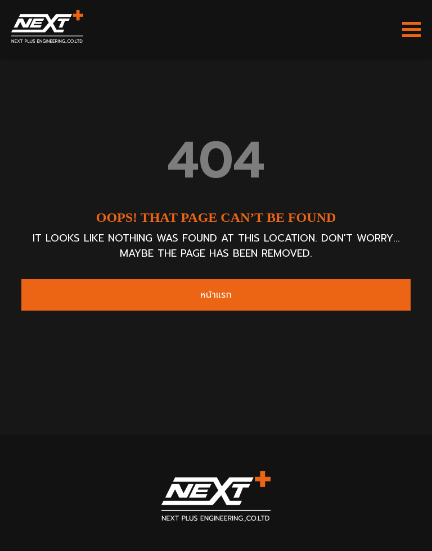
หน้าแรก (216, 295)
